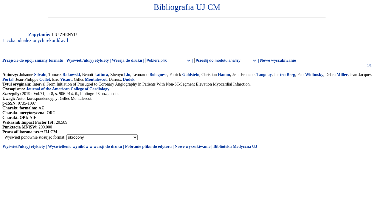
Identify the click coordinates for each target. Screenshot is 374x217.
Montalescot (96, 79)
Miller (342, 74)
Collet (44, 79)
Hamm (224, 74)
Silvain (40, 74)
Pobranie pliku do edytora (148, 146)
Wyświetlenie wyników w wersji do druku (85, 146)
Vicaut (66, 79)
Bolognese (158, 74)
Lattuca (101, 74)
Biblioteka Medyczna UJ (235, 146)
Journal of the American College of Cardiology (67, 89)
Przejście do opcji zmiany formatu (32, 60)
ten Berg (287, 74)
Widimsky (314, 74)
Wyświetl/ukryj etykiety (87, 60)
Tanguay (264, 74)
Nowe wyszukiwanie (278, 60)
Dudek (129, 79)
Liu (127, 74)
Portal (7, 79)
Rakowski (71, 74)
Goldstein (191, 74)
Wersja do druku (127, 60)
